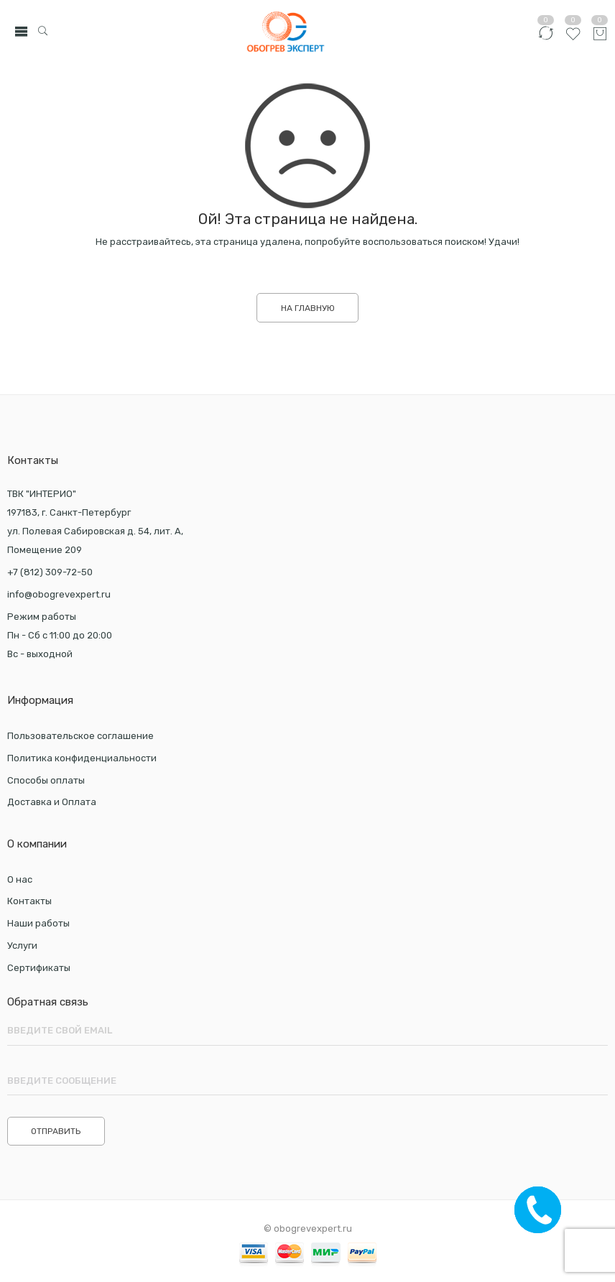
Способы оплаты (46, 780)
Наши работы (38, 923)
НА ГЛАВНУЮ (308, 308)
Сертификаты (38, 967)
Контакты (29, 901)
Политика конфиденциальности (82, 758)
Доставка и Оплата (51, 801)
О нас (19, 879)
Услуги (22, 945)
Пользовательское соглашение (80, 735)
